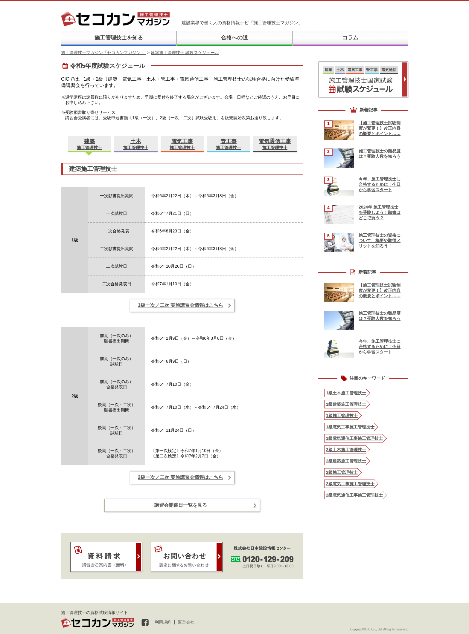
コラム (350, 38)
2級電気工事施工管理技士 (350, 483)
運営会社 (186, 622)
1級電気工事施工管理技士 (350, 427)
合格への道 (234, 38)
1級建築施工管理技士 (346, 404)
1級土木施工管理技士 (346, 392)
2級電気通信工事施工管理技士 (354, 495)
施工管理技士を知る (119, 38)
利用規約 (163, 622)
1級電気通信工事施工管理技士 (354, 438)
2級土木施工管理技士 (346, 449)
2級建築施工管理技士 (346, 461)
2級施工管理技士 (342, 472)
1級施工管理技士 (342, 415)
